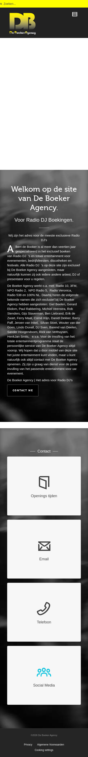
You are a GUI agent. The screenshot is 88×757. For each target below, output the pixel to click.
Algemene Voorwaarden (50, 744)
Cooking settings (44, 750)
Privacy (28, 744)
